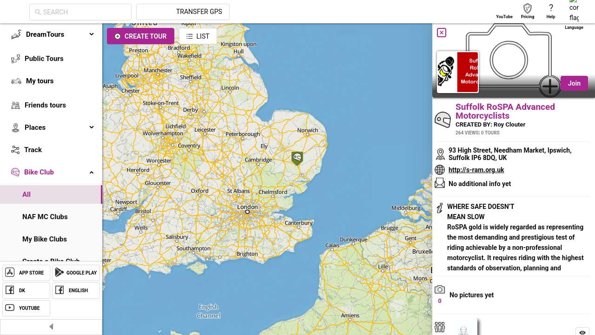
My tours (39, 81)
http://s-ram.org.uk (476, 170)
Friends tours (45, 105)
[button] (297, 160)
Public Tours (44, 58)
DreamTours (60, 34)
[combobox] (168, 12)
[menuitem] (51, 34)
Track (33, 150)
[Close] (441, 32)
